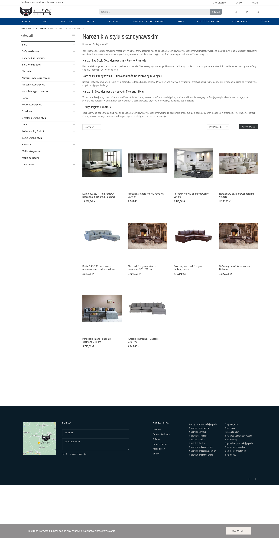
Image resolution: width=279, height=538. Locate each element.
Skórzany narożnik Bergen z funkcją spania (189, 268)
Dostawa (157, 429)
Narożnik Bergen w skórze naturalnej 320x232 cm (142, 268)
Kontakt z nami (160, 444)
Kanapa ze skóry (232, 432)
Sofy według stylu (31, 64)
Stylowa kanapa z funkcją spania (239, 443)
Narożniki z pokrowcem (199, 428)
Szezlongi (27, 111)
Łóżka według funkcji (33, 131)
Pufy (24, 124)
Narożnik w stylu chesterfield (201, 454)
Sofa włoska (230, 454)
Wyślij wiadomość (74, 454)
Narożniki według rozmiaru (36, 78)
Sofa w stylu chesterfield (235, 451)
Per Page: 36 (215, 127)
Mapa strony (159, 449)
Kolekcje (26, 144)
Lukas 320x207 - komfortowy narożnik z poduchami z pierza (99, 195)
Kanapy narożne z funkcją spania (203, 424)
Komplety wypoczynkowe (35, 91)
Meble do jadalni (30, 158)
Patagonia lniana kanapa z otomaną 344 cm (96, 340)
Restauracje (28, 164)
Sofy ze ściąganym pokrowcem (238, 435)
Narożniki (27, 71)
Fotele (25, 98)
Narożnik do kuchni (197, 443)
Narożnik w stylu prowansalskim (202, 451)
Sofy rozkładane (30, 51)
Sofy (24, 44)
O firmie (156, 439)
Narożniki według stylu (33, 84)
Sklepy (156, 454)
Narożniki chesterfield (198, 435)
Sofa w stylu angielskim (235, 447)
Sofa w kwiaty (231, 439)
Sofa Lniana (230, 428)
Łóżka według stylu (32, 138)
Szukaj (216, 11)
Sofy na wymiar (231, 424)
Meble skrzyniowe (31, 151)
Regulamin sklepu (161, 434)
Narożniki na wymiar (197, 432)
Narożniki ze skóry (196, 439)
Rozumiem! (238, 531)
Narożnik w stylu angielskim (201, 447)
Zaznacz (89, 127)
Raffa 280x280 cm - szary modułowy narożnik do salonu (98, 268)
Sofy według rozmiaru (33, 58)
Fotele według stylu (32, 104)
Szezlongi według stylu (34, 118)
